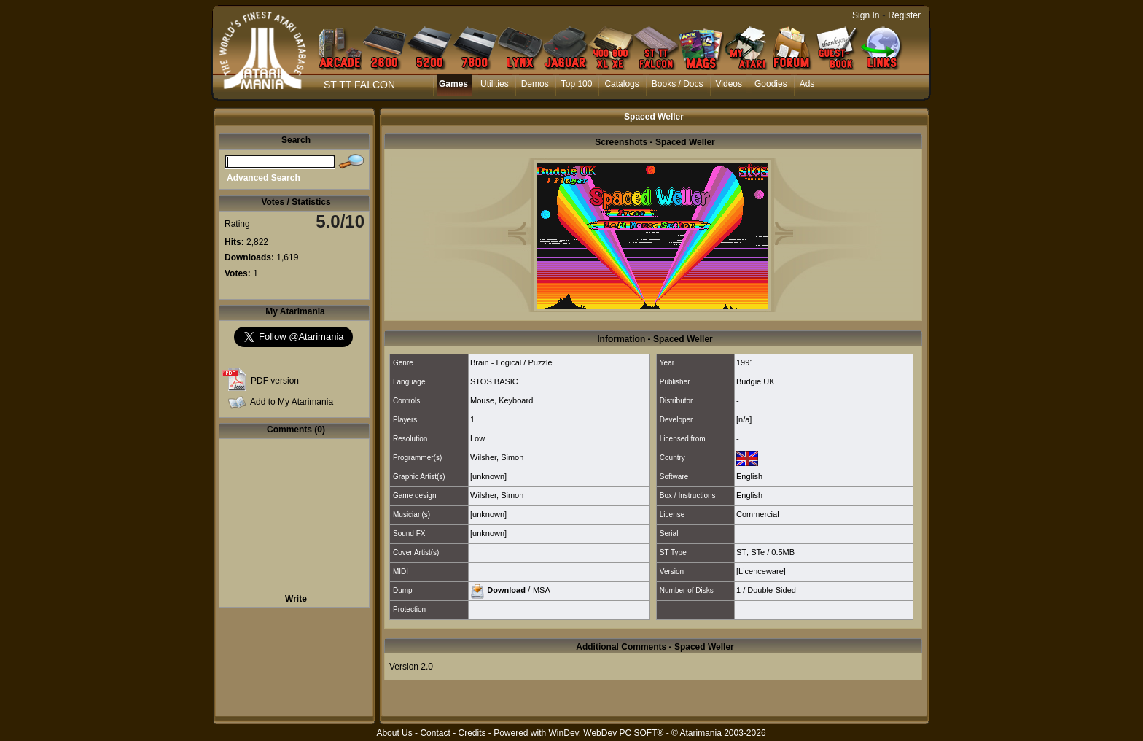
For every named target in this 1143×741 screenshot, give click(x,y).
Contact (435, 733)
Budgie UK (755, 381)
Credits (471, 733)
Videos (729, 84)
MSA (541, 589)
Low (477, 438)
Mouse (482, 400)
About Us (394, 733)
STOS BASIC (494, 381)
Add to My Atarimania (291, 402)
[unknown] (488, 476)
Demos (535, 84)
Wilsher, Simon (496, 457)
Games (453, 84)
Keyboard (516, 400)
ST (741, 552)
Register (904, 15)
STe (758, 552)
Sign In (865, 15)
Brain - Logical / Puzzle (511, 362)
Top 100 (577, 84)
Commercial (757, 514)
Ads (807, 84)
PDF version (275, 381)
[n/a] (744, 419)
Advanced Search (263, 178)
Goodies (770, 84)
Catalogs (621, 84)
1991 (745, 362)
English (749, 476)
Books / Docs (677, 84)
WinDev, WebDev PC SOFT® (606, 733)
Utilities (494, 84)
